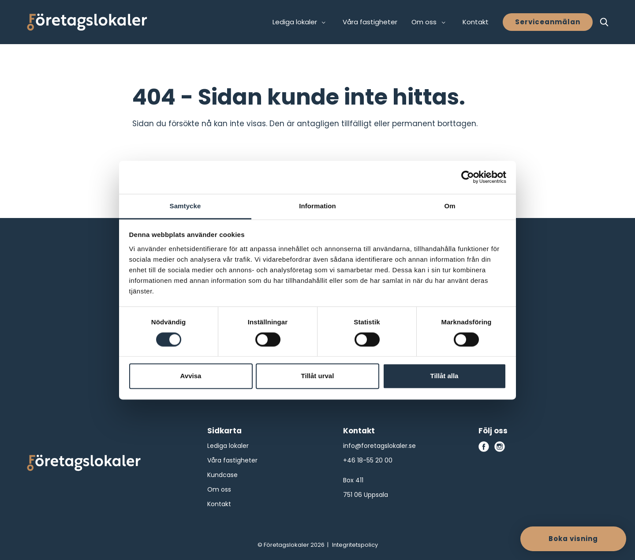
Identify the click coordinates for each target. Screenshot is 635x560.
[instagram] (499, 446)
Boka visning (573, 538)
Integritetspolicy (355, 545)
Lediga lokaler (228, 445)
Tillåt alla (444, 376)
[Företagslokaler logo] (83, 464)
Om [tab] (449, 206)
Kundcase (222, 474)
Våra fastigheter (370, 21)
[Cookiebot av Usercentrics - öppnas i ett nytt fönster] (467, 177)
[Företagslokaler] (87, 22)
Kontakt (476, 21)
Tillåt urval (317, 376)
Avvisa (191, 376)
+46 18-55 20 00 (367, 460)
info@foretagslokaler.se (379, 445)
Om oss (219, 489)
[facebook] (483, 446)
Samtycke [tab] (185, 206)
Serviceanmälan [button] (547, 21)
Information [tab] (317, 206)
